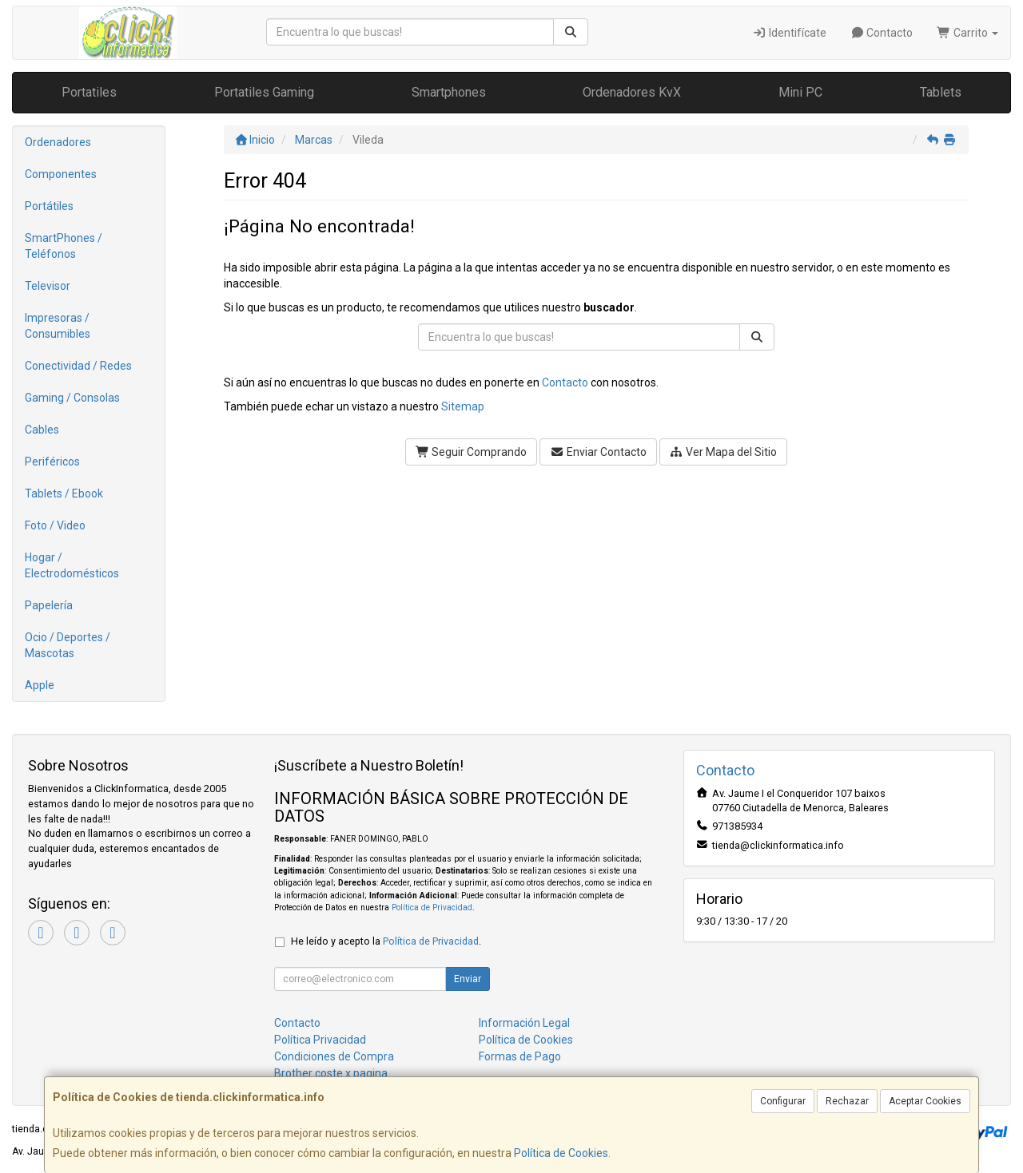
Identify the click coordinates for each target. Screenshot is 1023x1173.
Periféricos (52, 461)
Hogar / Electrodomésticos (72, 565)
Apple (39, 685)
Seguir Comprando (471, 452)
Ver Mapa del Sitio (724, 452)
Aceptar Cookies (925, 1101)
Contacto (882, 32)
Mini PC (800, 92)
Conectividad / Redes (78, 365)
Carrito (967, 32)
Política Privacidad (320, 1039)
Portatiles (89, 92)
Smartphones (449, 92)
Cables (42, 429)
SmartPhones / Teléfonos (63, 246)
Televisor (47, 285)
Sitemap (462, 406)
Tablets (940, 92)
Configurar (783, 1101)
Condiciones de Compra (334, 1056)
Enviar (467, 979)
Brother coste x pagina (331, 1073)
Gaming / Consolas (72, 397)
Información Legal (524, 1022)
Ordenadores (58, 142)
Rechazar (847, 1101)
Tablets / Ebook (64, 493)
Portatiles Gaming (264, 92)
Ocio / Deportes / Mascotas (67, 645)
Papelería (49, 605)
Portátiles (49, 206)
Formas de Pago (520, 1056)
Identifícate (789, 32)
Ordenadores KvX (632, 92)
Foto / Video (55, 525)
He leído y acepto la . (386, 941)
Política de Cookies (561, 1153)
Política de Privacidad (432, 907)
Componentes (61, 174)
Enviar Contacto (598, 452)
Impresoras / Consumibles (57, 325)
